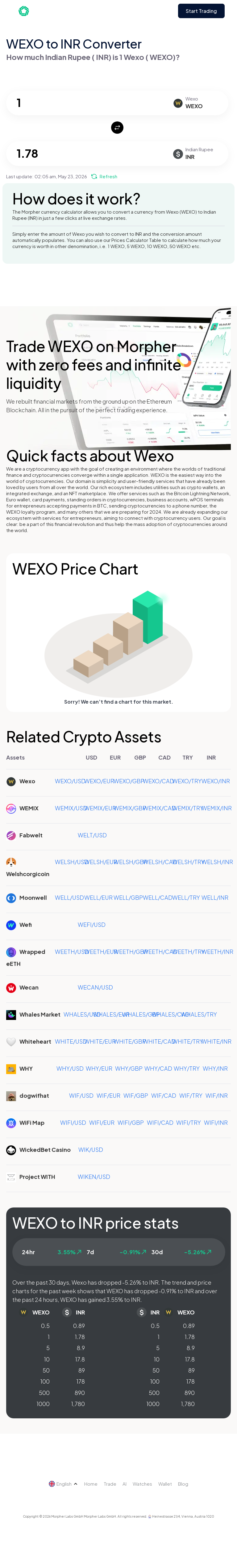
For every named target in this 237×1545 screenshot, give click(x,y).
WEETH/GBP (131, 951)
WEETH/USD (72, 951)
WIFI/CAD (160, 1122)
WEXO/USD (70, 780)
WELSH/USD (72, 861)
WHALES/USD (82, 1014)
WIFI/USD (73, 1122)
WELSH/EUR (100, 861)
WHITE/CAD (159, 1041)
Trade (110, 1484)
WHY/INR (215, 1068)
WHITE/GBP (130, 1041)
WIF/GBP (135, 1095)
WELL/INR (215, 897)
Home (91, 1484)
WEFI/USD (92, 924)
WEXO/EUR (99, 780)
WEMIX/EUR (100, 808)
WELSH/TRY (188, 861)
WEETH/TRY (188, 951)
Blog (183, 1484)
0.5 (45, 1325)
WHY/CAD (158, 1068)
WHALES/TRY (199, 1014)
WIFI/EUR (101, 1122)
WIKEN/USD (94, 1176)
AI (125, 1484)
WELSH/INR (217, 861)
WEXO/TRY (187, 780)
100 (45, 1381)
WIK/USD (90, 1149)
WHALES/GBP (141, 1014)
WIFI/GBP (131, 1122)
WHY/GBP (129, 1068)
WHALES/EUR (111, 1014)
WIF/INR (217, 1095)
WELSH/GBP (131, 861)
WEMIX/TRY (187, 808)
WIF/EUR (108, 1095)
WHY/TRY (187, 1068)
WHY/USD (70, 1068)
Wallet (165, 1484)
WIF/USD (81, 1095)
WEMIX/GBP (130, 808)
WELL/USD (69, 897)
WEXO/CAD (158, 780)
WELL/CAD (158, 897)
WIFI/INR (216, 1122)
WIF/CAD (163, 1095)
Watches (142, 1484)
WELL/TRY (186, 897)
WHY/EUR (99, 1068)
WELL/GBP (128, 897)
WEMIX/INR (217, 808)
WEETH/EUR (101, 951)
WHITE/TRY (187, 1041)
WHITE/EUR (100, 1041)
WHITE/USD (71, 1041)
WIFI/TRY (188, 1122)
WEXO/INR (216, 780)
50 (46, 1370)
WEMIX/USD (71, 808)
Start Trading (201, 11)
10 (47, 1359)
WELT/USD (92, 835)
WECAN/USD (95, 987)
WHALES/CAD (170, 1014)
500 (44, 1392)
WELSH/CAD (160, 861)
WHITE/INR (216, 1041)
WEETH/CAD (160, 951)
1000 (43, 1403)
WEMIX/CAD (159, 808)
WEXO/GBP (129, 780)
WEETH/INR (217, 951)
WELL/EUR (98, 897)
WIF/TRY (190, 1095)
